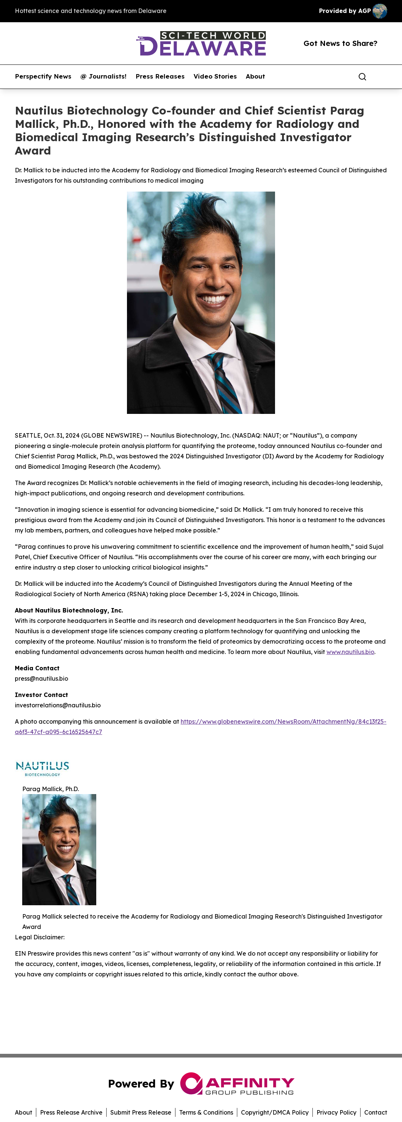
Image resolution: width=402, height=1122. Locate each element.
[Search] (362, 76)
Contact (375, 1112)
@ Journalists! (103, 76)
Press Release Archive (71, 1112)
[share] (382, 77)
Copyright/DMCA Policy (275, 1112)
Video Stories (215, 76)
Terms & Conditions (206, 1112)
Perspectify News (43, 76)
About (255, 76)
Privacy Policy (336, 1112)
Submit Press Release (140, 1112)
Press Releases (160, 76)
